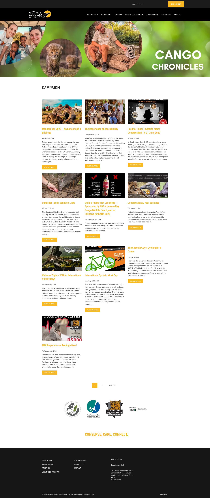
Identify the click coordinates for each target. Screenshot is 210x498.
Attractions (106, 14)
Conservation (152, 14)
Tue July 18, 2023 (48, 138)
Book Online (176, 4)
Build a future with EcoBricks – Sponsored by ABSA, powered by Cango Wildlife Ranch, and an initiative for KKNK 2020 (102, 208)
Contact (177, 14)
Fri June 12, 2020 (133, 138)
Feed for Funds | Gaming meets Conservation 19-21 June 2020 (144, 130)
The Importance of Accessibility (101, 129)
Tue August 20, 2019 (49, 284)
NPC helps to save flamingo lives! (59, 345)
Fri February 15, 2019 (49, 351)
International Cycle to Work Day (101, 275)
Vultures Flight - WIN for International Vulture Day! (61, 277)
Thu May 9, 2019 (133, 257)
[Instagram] (150, 4)
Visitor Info (92, 14)
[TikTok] (160, 4)
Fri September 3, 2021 (92, 134)
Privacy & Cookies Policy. (86, 494)
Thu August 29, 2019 (134, 208)
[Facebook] (157, 4)
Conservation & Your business (143, 202)
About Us (118, 14)
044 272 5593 (137, 4)
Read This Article (49, 167)
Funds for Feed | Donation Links (58, 202)
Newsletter (166, 14)
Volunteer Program (134, 14)
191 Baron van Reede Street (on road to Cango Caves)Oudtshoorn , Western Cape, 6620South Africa (122, 475)
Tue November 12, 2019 (93, 219)
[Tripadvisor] (163, 4)
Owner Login (164, 494)
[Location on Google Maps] (147, 4)
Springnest (74, 494)
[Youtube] (153, 4)
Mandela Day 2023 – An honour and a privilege (61, 130)
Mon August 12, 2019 (92, 281)
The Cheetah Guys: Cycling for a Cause (144, 249)
